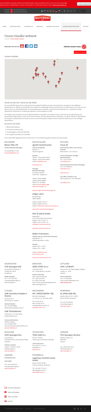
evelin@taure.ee (65, 169)
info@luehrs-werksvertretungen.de (47, 206)
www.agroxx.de (37, 165)
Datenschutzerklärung (59, 5)
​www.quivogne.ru (10, 351)
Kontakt (85, 26)
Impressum (28, 408)
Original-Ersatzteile (80, 52)
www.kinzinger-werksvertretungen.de (43, 190)
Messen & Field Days (53, 26)
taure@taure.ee (65, 182)
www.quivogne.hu (10, 368)
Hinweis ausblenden (84, 4)
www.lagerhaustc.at (38, 372)
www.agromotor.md (38, 307)
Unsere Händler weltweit (71, 26)
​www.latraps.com (65, 282)
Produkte (40, 26)
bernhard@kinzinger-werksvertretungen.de (41, 185)
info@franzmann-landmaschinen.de (40, 253)
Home (4, 26)
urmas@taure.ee (65, 161)
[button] (37, 69)
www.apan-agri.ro (65, 306)
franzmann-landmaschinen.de (41, 257)
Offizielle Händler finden (72, 47)
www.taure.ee (64, 173)
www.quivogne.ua (65, 351)
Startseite (7, 39)
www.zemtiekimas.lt (11, 328)
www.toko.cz (36, 349)
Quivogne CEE (28, 26)
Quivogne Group (15, 26)
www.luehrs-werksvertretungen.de (43, 209)
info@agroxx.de (41, 161)
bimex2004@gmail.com (12, 153)
